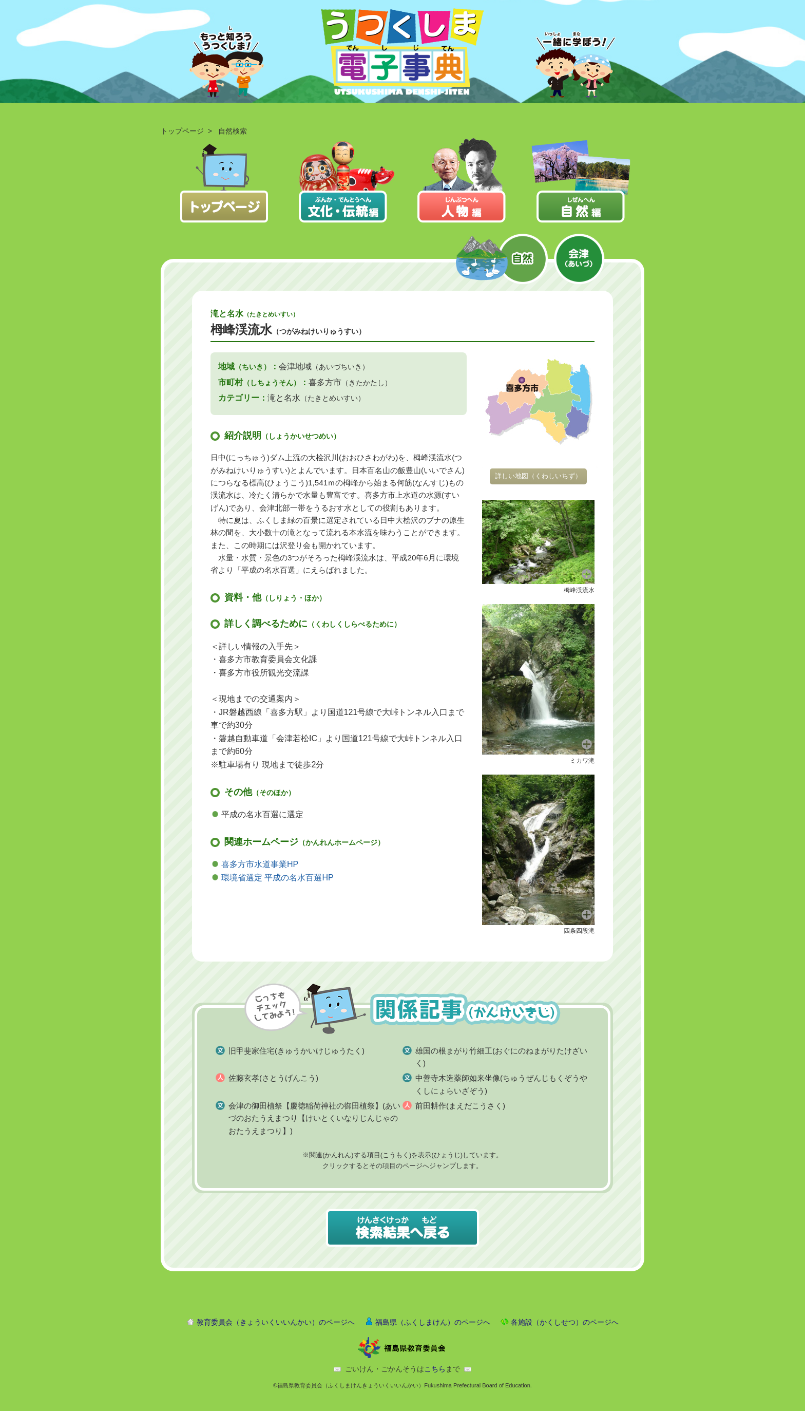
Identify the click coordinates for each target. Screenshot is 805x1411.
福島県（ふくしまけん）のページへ (432, 1322)
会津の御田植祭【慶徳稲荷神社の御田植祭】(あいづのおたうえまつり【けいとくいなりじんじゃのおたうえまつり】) (314, 1118)
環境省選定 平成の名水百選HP (277, 877)
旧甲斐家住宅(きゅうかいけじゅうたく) (296, 1050)
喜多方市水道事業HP (259, 864)
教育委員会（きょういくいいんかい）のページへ (276, 1322)
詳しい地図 (538, 476)
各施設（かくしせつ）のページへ (565, 1322)
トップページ (182, 131)
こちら (435, 1369)
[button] (538, 541)
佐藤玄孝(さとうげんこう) (273, 1078)
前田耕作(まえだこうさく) (460, 1105)
